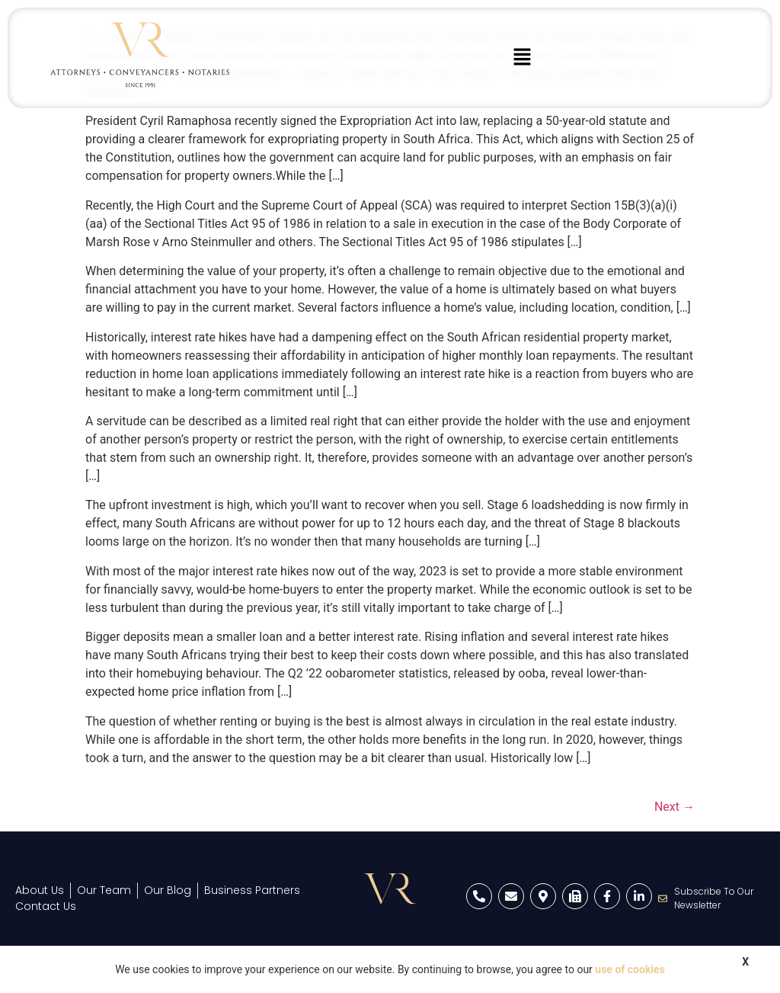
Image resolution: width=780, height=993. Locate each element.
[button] (522, 58)
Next (674, 806)
